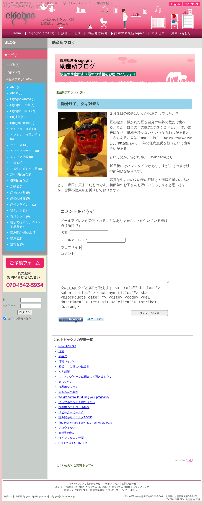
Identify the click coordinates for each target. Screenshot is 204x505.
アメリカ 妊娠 (20, 128)
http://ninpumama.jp (40, 496)
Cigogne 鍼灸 (20, 111)
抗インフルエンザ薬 (71, 437)
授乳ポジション (68, 386)
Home (17, 33)
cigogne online (20, 123)
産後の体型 (17, 192)
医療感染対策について (102, 490)
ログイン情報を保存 (17, 318)
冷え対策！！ (67, 371)
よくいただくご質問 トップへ (75, 465)
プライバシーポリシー (128, 490)
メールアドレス (73, 240)
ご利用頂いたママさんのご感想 (90, 487)
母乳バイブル (67, 361)
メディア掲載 (19, 157)
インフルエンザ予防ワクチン (77, 402)
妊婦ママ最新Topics (129, 33)
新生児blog (17, 174)
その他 (10, 65)
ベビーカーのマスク (71, 412)
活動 (13, 186)
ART (13, 87)
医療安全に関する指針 (76, 490)
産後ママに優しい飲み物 (74, 366)
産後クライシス (20, 204)
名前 (64, 232)
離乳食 (14, 244)
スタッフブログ (140, 487)
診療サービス (71, 33)
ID (4, 299)
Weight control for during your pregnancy (84, 397)
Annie (14, 93)
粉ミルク (16, 210)
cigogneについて (42, 33)
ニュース (16, 145)
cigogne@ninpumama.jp (63, 496)
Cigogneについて (77, 483)
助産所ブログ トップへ (70, 92)
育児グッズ (17, 216)
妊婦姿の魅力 (67, 432)
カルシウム (66, 381)
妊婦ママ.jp (9, 496)
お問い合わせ (181, 33)
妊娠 (13, 162)
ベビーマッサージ (22, 151)
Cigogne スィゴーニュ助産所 (36, 17)
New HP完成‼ (67, 346)
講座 (13, 238)
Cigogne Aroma (20, 99)
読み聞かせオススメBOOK (75, 417)
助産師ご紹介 (98, 33)
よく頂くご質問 (63, 487)
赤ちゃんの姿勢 (68, 392)
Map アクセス (112, 483)
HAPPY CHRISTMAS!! (73, 443)
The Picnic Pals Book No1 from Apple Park (85, 422)
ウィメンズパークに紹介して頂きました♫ (85, 376)
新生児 (63, 356)
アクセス (158, 33)
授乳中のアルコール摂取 (74, 407)
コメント (68, 253)
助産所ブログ (15, 79)
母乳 (61, 351)
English (11, 72)
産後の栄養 (17, 198)
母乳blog (16, 180)
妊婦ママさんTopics (119, 487)
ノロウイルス (67, 427)
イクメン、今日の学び (25, 134)
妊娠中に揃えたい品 (24, 168)
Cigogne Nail (20, 105)
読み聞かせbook (21, 232)
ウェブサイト (71, 247)
